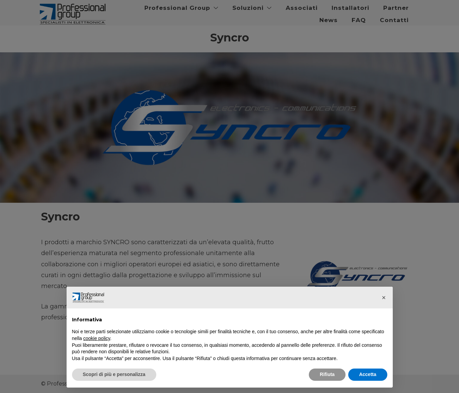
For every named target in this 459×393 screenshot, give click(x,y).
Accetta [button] (367, 374)
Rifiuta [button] (327, 374)
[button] (383, 297)
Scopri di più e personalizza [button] (114, 374)
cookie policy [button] (96, 338)
